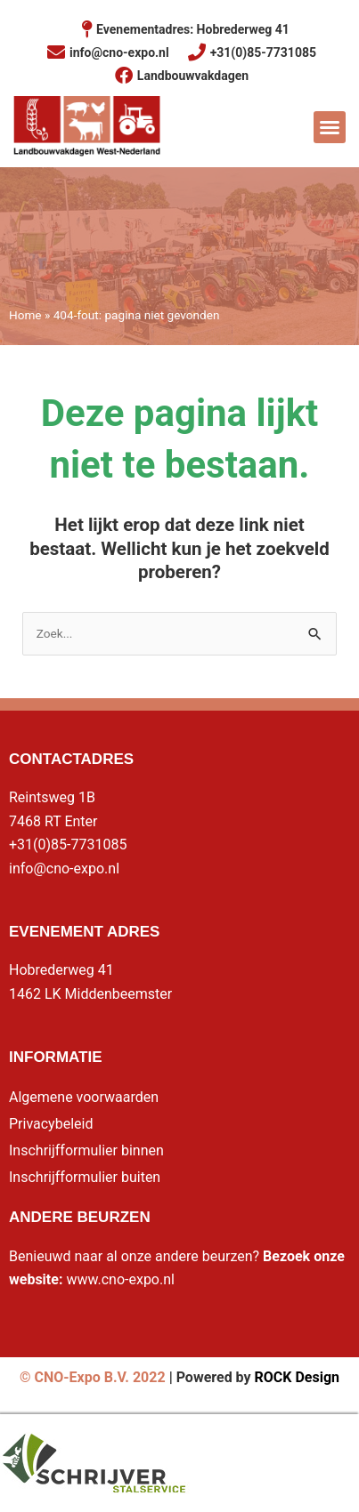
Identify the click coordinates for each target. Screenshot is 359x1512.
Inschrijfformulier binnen (86, 1150)
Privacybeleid (51, 1123)
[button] (330, 127)
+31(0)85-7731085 (67, 844)
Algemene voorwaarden (84, 1097)
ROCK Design (297, 1377)
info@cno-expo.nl (64, 868)
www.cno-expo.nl (120, 1279)
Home (25, 315)
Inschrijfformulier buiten (84, 1177)
